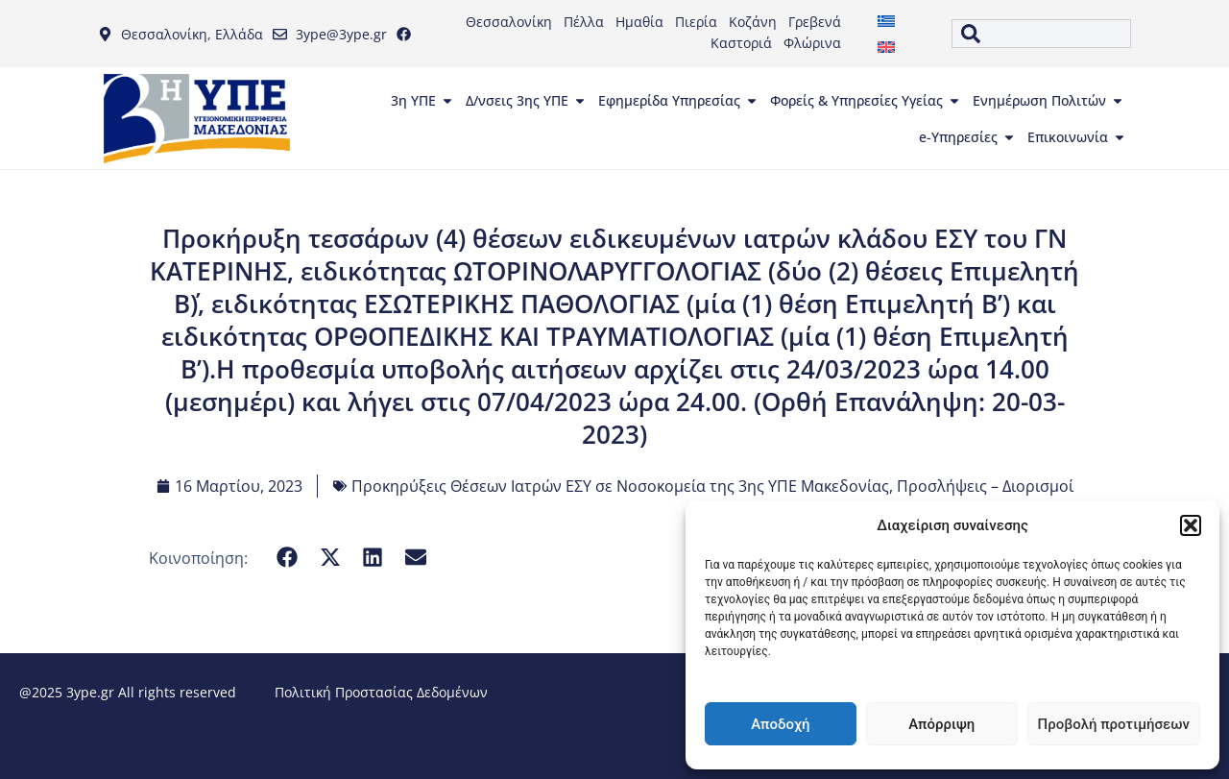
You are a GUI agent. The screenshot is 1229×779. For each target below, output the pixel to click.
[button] (1190, 525)
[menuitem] (886, 21)
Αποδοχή (780, 724)
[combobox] (1041, 33)
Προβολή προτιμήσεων (1114, 724)
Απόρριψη (941, 724)
